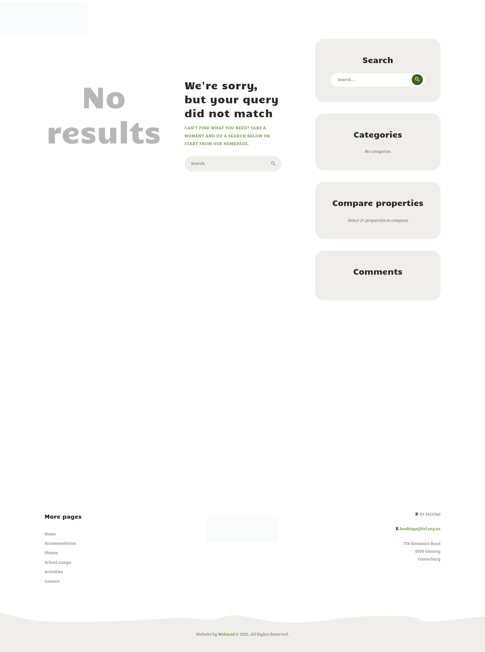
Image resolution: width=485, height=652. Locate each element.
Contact (52, 581)
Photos (51, 552)
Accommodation (60, 543)
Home (50, 534)
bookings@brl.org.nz (420, 528)
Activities (54, 571)
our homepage (231, 143)
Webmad (226, 634)
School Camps (58, 562)
